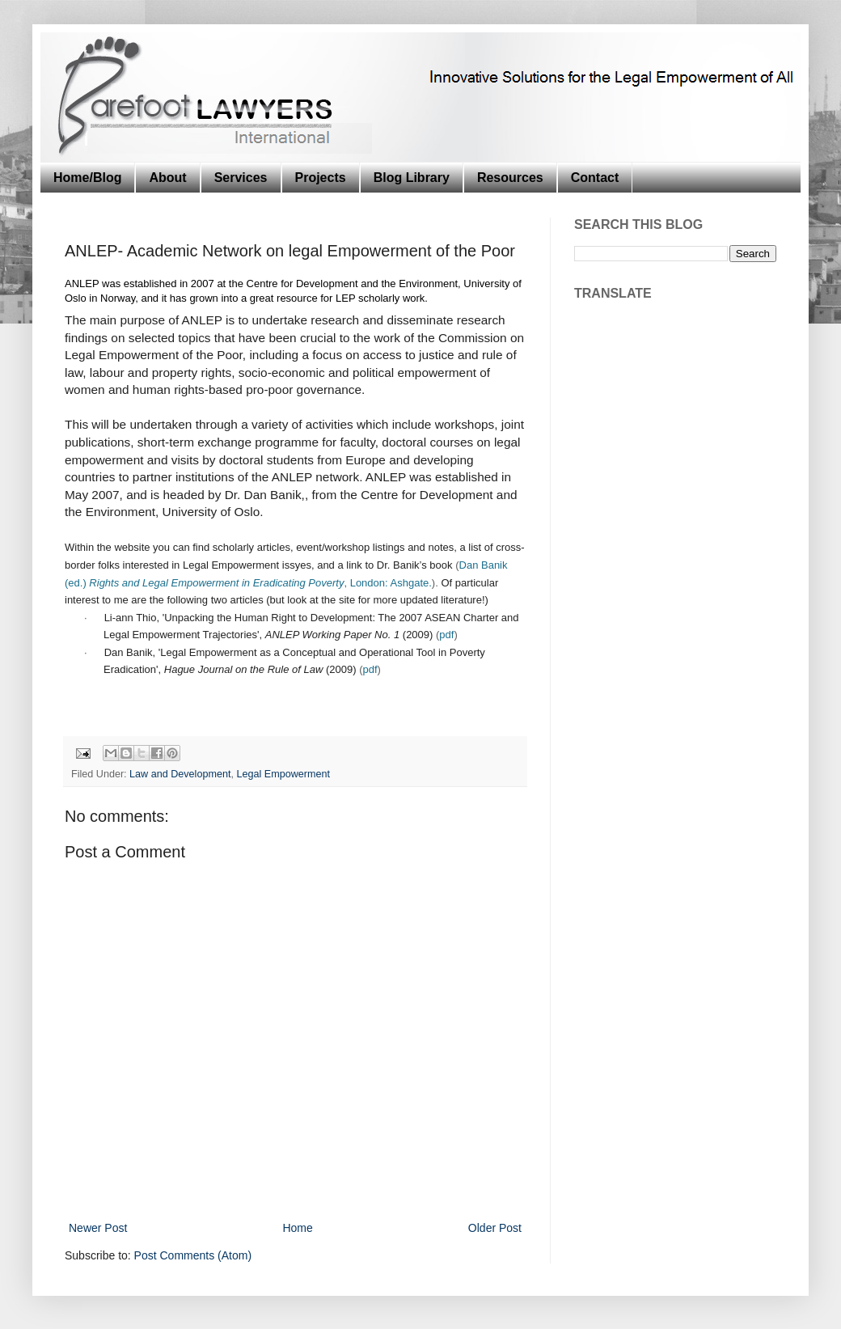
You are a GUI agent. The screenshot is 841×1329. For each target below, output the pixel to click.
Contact (595, 177)
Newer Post (98, 1227)
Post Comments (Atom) (192, 1255)
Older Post (495, 1227)
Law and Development (179, 774)
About (167, 177)
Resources (510, 177)
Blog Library (412, 177)
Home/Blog (87, 177)
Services (241, 177)
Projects (320, 177)
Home (297, 1227)
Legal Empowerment (283, 774)
